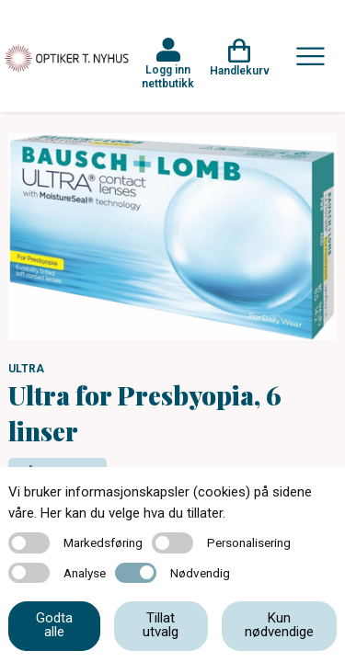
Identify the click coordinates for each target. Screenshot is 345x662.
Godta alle (54, 625)
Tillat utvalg (160, 625)
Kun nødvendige (279, 625)
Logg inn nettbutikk (168, 76)
